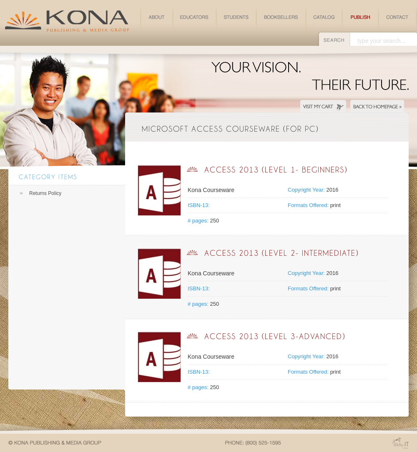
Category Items (48, 176)
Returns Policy (45, 193)
